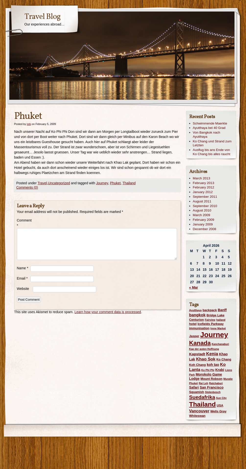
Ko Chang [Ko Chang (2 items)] (223, 359)
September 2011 (205, 196)
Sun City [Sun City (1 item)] (221, 397)
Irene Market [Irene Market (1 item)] (218, 328)
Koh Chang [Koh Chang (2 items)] (197, 365)
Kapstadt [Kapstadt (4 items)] (197, 354)
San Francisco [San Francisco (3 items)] (211, 387)
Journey (102, 183)
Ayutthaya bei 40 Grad (209, 128)
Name (22, 268)
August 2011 (202, 201)
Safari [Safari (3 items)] (194, 387)
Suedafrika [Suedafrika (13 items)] (202, 397)
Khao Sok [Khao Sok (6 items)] (205, 359)
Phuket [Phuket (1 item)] (193, 383)
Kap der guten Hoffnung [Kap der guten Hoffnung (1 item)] (204, 348)
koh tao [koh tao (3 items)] (213, 365)
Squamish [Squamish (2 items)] (196, 392)
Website (23, 289)
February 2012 (203, 187)
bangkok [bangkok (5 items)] (197, 315)
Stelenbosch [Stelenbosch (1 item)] (213, 392)
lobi (29, 124)
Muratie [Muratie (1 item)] (228, 378)
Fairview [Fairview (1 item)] (210, 319)
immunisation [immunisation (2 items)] (199, 328)
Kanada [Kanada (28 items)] (200, 343)
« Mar (193, 287)
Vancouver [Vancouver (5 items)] (199, 411)
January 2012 (203, 192)
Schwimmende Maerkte (210, 123)
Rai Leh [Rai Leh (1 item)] (203, 383)
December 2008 (204, 229)
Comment (23, 222)
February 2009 (203, 220)
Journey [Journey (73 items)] (214, 335)
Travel (42, 183)
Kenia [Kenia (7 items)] (212, 353)
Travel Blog (42, 17)
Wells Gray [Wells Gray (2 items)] (218, 411)
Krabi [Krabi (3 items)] (219, 370)
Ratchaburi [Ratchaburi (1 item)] (216, 383)
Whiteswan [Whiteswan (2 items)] (197, 416)
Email (22, 278)
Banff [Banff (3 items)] (222, 310)
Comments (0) (27, 187)
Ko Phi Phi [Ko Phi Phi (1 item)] (207, 370)
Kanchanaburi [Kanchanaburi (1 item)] (220, 344)
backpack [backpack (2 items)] (210, 310)
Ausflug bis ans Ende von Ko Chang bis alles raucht (211, 152)
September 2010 (205, 206)
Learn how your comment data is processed (107, 312)
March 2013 (201, 178)
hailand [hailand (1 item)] (220, 319)
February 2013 (203, 183)
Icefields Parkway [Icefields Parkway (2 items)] (211, 324)
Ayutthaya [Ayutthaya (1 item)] (195, 310)
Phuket (115, 183)
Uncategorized (59, 183)
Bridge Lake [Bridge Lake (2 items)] (215, 315)
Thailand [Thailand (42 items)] (202, 404)
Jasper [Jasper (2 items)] (194, 336)
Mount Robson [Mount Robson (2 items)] (211, 379)
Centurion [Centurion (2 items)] (196, 319)
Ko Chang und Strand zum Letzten (212, 143)
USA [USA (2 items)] (220, 405)
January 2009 (203, 224)
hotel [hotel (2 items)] (193, 324)
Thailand (129, 183)
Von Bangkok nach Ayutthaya (206, 134)
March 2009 (201, 215)
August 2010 (202, 210)
